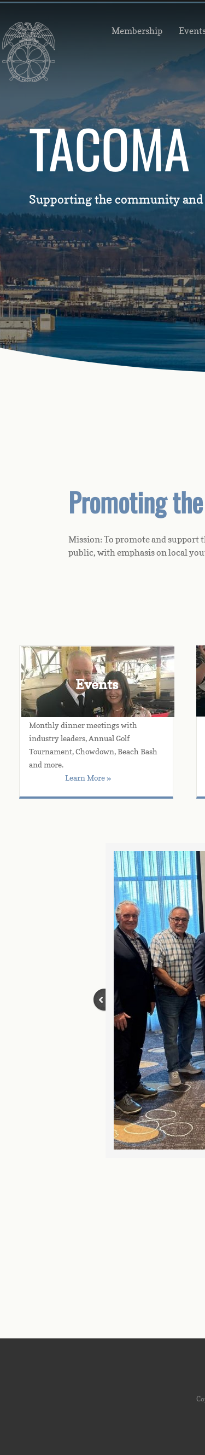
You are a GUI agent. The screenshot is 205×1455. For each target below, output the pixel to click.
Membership (137, 30)
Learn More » (88, 777)
